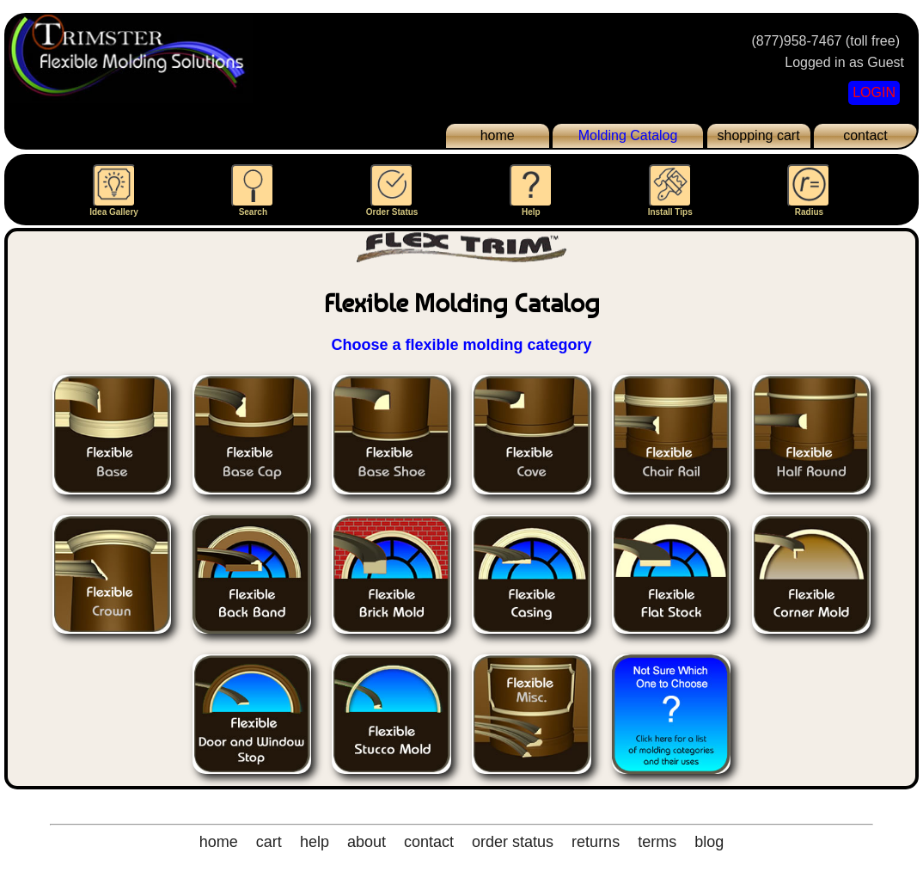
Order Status (392, 190)
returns (596, 841)
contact (865, 135)
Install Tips (670, 190)
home (497, 135)
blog (709, 841)
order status (512, 841)
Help (531, 190)
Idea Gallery (113, 190)
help (314, 841)
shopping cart (759, 135)
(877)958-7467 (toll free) (825, 41)
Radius (808, 190)
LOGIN (874, 92)
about (366, 841)
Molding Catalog (628, 135)
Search (252, 190)
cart (269, 841)
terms (657, 841)
